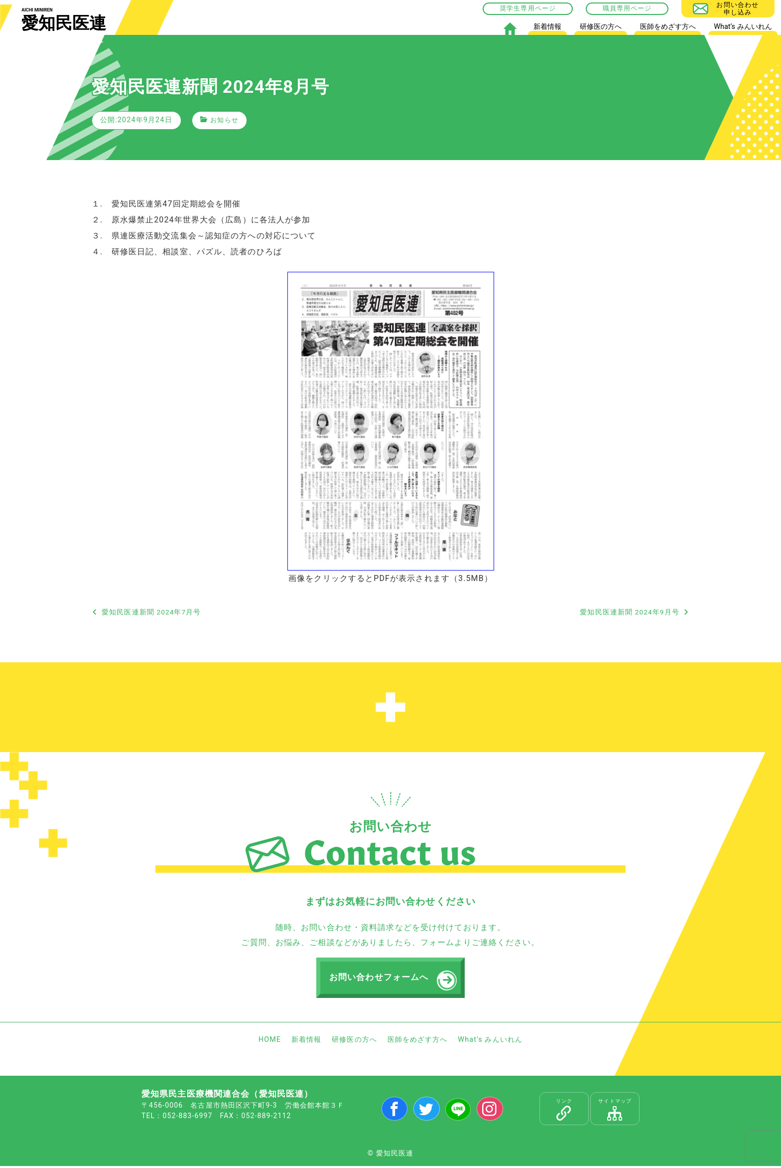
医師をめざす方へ (668, 26)
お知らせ (225, 120)
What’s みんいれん (743, 26)
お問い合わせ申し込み (737, 8)
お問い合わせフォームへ (380, 978)
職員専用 (617, 8)
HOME (510, 28)
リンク (564, 1111)
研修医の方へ (601, 26)
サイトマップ (615, 1111)
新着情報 (547, 26)
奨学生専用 (517, 8)
